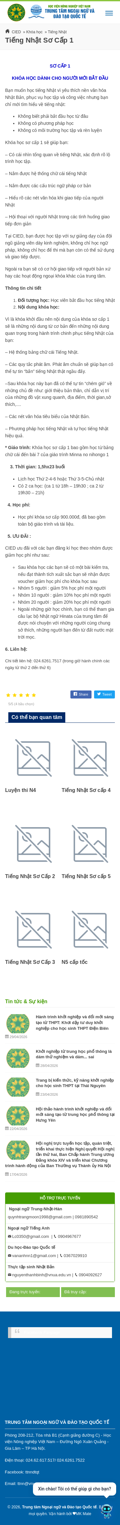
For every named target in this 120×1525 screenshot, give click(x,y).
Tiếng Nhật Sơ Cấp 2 (30, 876)
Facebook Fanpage (42, 1332)
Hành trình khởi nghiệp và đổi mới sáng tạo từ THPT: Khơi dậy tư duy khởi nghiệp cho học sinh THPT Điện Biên (75, 1022)
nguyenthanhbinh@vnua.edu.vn (39, 1274)
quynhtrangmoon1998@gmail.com (40, 1216)
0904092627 (88, 1274)
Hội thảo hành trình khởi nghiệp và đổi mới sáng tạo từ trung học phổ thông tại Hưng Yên (75, 1115)
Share (81, 694)
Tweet (104, 694)
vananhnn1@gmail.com (32, 1255)
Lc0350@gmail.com (28, 1236)
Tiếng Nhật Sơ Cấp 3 (30, 962)
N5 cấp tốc (75, 962)
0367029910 (73, 1255)
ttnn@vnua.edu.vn (35, 1483)
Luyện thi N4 (20, 790)
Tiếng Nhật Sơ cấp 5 (86, 876)
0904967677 (67, 1236)
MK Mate (83, 1514)
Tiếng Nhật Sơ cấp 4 (86, 790)
